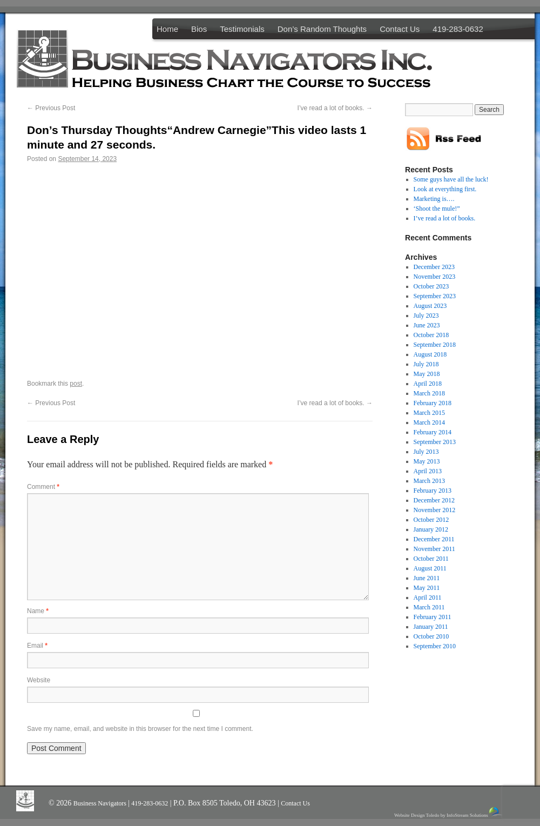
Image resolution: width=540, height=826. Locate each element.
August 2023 (430, 306)
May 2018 (427, 374)
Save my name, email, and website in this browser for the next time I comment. (140, 729)
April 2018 (428, 383)
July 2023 (426, 315)
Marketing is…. (434, 199)
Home (167, 28)
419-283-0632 (458, 28)
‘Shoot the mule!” (437, 208)
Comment (43, 487)
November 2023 (435, 276)
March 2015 (429, 413)
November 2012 (435, 510)
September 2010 (435, 646)
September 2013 (435, 442)
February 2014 (432, 432)
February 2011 (432, 617)
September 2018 (435, 344)
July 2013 (426, 451)
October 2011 (431, 558)
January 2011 (431, 626)
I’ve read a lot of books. (335, 108)
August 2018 (430, 354)
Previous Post (51, 108)
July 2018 (426, 364)
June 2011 (427, 578)
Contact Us (400, 28)
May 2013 (427, 461)
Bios (199, 28)
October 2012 (431, 519)
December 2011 (434, 539)
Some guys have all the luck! (451, 179)
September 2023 (435, 296)
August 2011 (430, 568)
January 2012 (431, 529)
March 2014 (429, 422)
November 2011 (434, 549)
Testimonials (242, 28)
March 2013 (429, 481)
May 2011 (427, 588)
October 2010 (431, 636)
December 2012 (434, 500)
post (76, 383)
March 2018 (429, 393)
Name (38, 611)
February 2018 (432, 403)
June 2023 (427, 325)
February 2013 (432, 490)
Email (37, 645)
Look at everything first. (445, 189)
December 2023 (434, 267)
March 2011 (429, 607)
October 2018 (431, 335)
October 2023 (431, 286)
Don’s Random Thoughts (322, 28)
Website (38, 680)
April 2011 (428, 597)
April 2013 (428, 471)
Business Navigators (100, 803)
